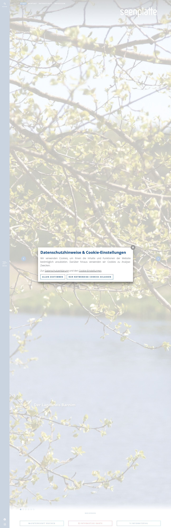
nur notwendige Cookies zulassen (90, 277)
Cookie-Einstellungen (90, 270)
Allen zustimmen (52, 277)
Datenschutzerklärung (57, 270)
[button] (133, 247)
